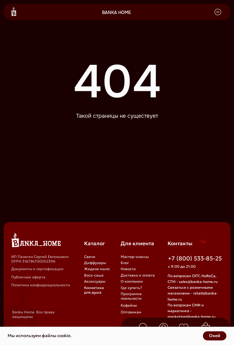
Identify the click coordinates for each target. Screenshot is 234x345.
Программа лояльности (131, 296)
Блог (125, 262)
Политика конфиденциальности (40, 285)
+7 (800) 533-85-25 (195, 258)
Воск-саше (94, 275)
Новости (128, 269)
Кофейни (129, 305)
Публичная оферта (28, 277)
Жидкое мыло (97, 269)
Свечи (89, 256)
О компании (132, 281)
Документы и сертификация (37, 269)
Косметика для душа (94, 289)
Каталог (94, 243)
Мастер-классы (135, 256)
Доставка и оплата (138, 275)
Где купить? (131, 287)
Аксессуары (94, 281)
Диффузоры (95, 262)
